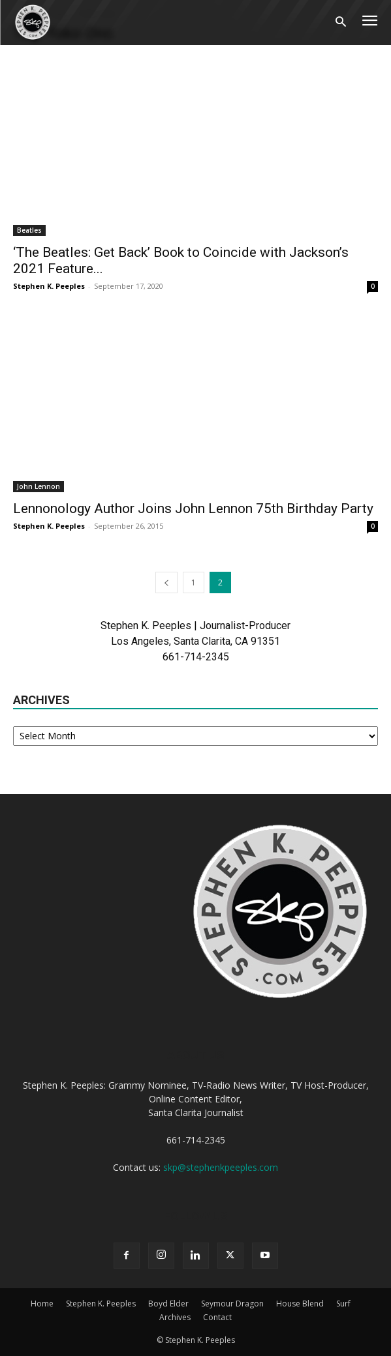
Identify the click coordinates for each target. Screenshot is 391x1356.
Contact (217, 1317)
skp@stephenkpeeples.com (220, 1167)
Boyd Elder (168, 1303)
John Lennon (38, 486)
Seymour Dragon (232, 1303)
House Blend (300, 1303)
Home (42, 1303)
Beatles (29, 230)
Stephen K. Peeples (49, 286)
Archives (175, 1317)
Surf (343, 1303)
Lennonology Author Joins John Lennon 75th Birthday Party (193, 508)
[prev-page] (166, 582)
